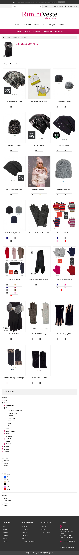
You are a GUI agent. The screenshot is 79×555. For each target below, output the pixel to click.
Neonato (59, 31)
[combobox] (19, 63)
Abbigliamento (10, 405)
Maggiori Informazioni (51, 2)
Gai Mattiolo (7, 500)
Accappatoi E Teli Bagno (15, 410)
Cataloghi (51, 24)
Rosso (7, 489)
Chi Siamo (27, 24)
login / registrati (60, 6)
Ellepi (5, 498)
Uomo (18, 31)
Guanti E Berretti (24, 37)
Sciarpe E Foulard (13, 426)
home (17, 24)
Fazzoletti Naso (12, 418)
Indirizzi (43, 529)
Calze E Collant (10, 431)
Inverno (6, 463)
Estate (6, 465)
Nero (6, 484)
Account (43, 526)
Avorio (7, 474)
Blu (6, 477)
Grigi (6, 479)
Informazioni (27, 522)
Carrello (72, 6)
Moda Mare (9, 439)
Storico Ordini (45, 532)
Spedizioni (25, 535)
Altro (7, 428)
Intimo (8, 433)
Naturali (7, 482)
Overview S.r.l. (47, 553)
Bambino (37, 31)
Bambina (48, 31)
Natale (8, 441)
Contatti (61, 24)
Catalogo (7, 522)
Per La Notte (9, 444)
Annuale (6, 460)
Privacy (24, 532)
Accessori (14, 37)
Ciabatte (10, 415)
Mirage (6, 505)
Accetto (61, 2)
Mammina (9, 436)
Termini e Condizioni (28, 541)
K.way (10, 423)
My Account (39, 24)
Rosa (6, 487)
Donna (27, 31)
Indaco (6, 503)
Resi (23, 538)
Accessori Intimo (12, 413)
